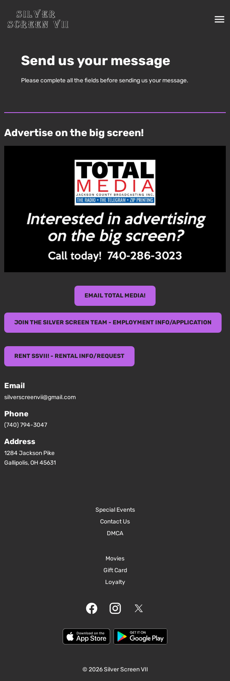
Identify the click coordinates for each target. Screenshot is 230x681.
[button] (115, 209)
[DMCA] (115, 533)
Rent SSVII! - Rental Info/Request (69, 356)
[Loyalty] (115, 582)
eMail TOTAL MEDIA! (115, 295)
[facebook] (91, 608)
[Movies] (115, 559)
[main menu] (219, 19)
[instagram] (115, 608)
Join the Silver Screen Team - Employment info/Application (112, 322)
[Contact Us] (115, 522)
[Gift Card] (115, 570)
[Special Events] (115, 510)
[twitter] (138, 608)
